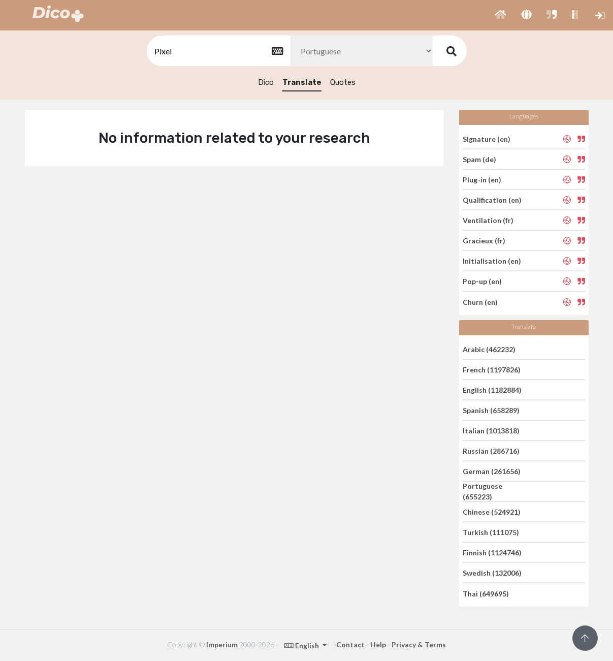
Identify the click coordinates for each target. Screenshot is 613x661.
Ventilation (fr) (488, 220)
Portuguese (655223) (482, 491)
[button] (500, 15)
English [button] (302, 645)
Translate (301, 82)
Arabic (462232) (489, 348)
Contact (350, 644)
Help (378, 644)
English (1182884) (492, 390)
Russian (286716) (491, 451)
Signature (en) (486, 138)
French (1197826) (492, 369)
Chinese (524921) (492, 512)
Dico (266, 82)
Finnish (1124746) (492, 552)
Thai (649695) (486, 593)
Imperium (222, 644)
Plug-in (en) (482, 179)
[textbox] (218, 51)
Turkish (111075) (491, 532)
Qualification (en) (492, 200)
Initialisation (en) (492, 261)
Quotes (343, 82)
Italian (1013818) (491, 430)
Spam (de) (479, 159)
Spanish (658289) (491, 410)
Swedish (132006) (492, 573)
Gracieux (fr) (484, 240)
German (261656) (492, 471)
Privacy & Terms (419, 644)
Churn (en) (480, 301)
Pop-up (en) (482, 281)
